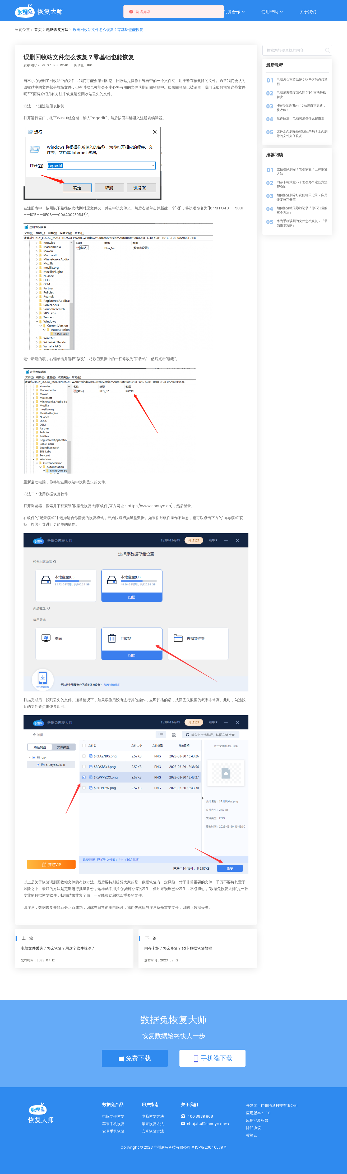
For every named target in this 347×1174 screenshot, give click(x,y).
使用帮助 (272, 12)
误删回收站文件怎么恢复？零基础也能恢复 (108, 29)
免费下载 (135, 1058)
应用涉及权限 (257, 1120)
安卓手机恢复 (113, 1131)
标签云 (251, 1135)
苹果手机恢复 (113, 1123)
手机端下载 (212, 1058)
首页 (38, 29)
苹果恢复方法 (153, 1123)
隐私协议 (253, 1127)
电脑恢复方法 (57, 29)
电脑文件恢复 (113, 1116)
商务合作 (234, 12)
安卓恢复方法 (153, 1131)
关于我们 (307, 12)
